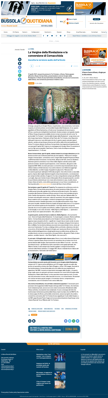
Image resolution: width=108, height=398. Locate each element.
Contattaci (94, 31)
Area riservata (80, 31)
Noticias (73, 23)
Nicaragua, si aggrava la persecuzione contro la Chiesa (44, 373)
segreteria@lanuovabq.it (7, 367)
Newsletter (96, 23)
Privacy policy (4, 392)
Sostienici (48, 31)
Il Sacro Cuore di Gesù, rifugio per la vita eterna (93, 73)
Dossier (59, 31)
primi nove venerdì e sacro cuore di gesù (46, 310)
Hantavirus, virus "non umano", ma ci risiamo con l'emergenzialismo (43, 355)
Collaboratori (35, 31)
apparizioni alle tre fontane (71, 308)
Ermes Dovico (94, 77)
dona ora (96, 19)
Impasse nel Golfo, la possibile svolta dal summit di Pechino (43, 364)
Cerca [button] (104, 32)
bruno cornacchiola (48, 308)
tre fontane (57, 308)
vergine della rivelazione (37, 308)
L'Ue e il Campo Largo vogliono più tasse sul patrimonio (43, 382)
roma (63, 308)
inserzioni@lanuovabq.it (7, 369)
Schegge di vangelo (13, 35)
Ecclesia (57, 40)
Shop (68, 31)
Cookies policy (13, 392)
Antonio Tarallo (20, 49)
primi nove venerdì (45, 183)
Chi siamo (16, 31)
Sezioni (24, 31)
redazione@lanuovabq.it (7, 365)
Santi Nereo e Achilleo (79, 35)
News (72, 19)
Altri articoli (54, 343)
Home (5, 31)
